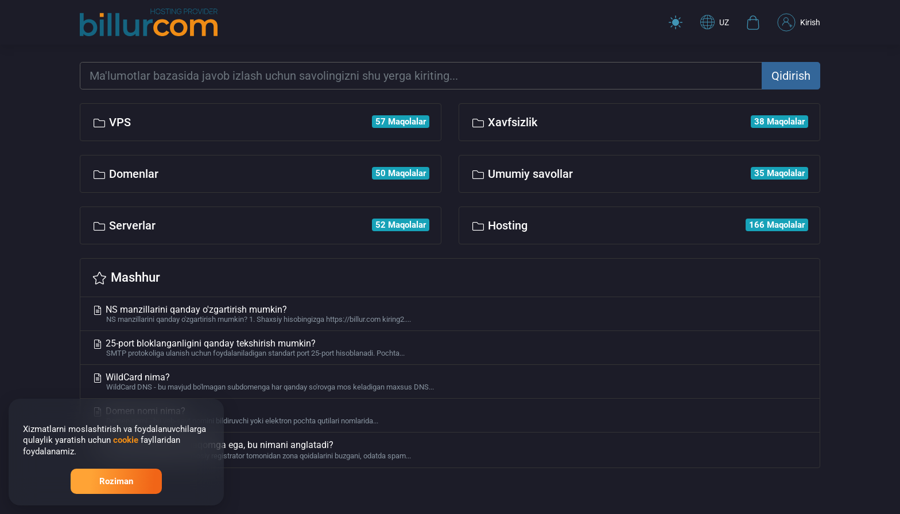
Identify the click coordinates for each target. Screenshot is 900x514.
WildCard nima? (450, 381)
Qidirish (790, 76)
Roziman (116, 481)
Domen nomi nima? (450, 415)
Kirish (798, 22)
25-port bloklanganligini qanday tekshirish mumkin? (450, 347)
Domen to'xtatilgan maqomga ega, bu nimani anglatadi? (450, 450)
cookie (125, 440)
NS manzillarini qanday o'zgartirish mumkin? (450, 314)
